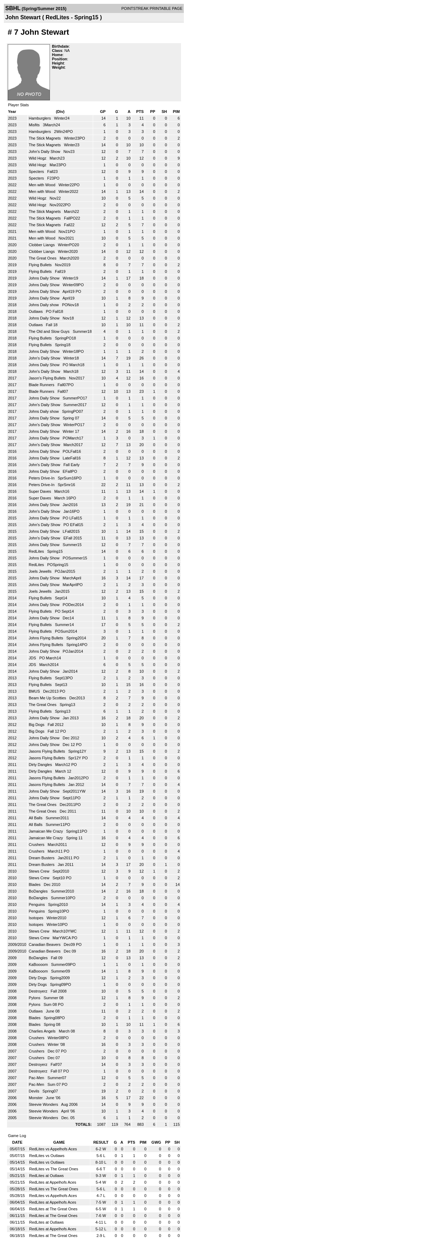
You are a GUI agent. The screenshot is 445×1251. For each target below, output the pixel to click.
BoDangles (39, 891)
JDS (33, 658)
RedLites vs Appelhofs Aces (53, 1149)
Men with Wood (43, 185)
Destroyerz (39, 991)
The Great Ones (43, 258)
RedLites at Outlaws (46, 1175)
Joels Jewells (41, 571)
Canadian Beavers (45, 944)
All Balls (36, 818)
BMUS (35, 691)
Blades (35, 884)
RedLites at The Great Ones (53, 1209)
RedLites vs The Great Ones (53, 1169)
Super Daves (40, 491)
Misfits (35, 125)
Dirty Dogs (38, 978)
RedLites (37, 551)
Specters (37, 171)
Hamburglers (40, 118)
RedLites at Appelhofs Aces (52, 1182)
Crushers (37, 844)
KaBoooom (39, 964)
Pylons (35, 998)
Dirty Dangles (41, 764)
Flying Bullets (41, 265)
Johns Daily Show (45, 278)
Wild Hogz (38, 158)
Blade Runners (42, 385)
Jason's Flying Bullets (48, 378)
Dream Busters (42, 858)
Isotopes (37, 918)
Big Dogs (37, 724)
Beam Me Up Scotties (48, 698)
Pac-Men (37, 1078)
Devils (34, 1091)
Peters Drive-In (42, 478)
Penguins (37, 904)
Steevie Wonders (44, 1104)
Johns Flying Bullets (46, 638)
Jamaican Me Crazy (46, 831)
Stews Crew (40, 871)
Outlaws (36, 311)
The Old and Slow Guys (50, 331)
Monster (36, 1098)
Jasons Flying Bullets (47, 751)
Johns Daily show (44, 305)
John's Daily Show (45, 151)
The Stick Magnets (45, 138)
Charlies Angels (43, 1031)
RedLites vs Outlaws (46, 1156)
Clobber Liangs (42, 245)
